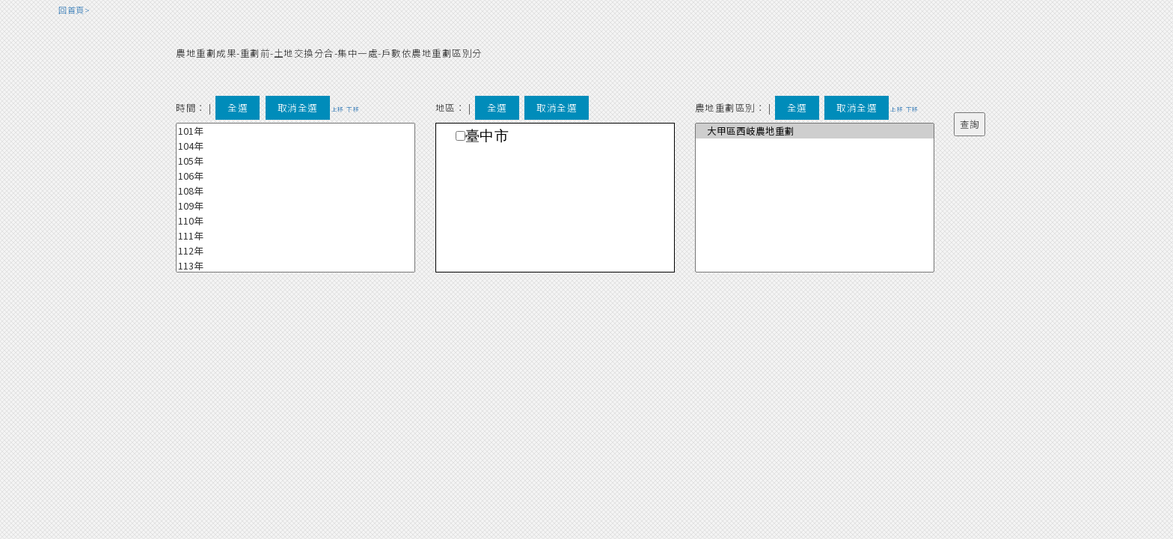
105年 (295, 160)
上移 (337, 109)
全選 (237, 107)
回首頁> (74, 10)
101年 (295, 131)
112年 (295, 250)
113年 (295, 265)
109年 (295, 205)
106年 (295, 175)
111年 (295, 235)
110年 (295, 220)
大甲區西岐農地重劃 (815, 131)
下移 (352, 109)
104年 (295, 145)
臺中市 (487, 136)
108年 (295, 190)
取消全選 (298, 107)
